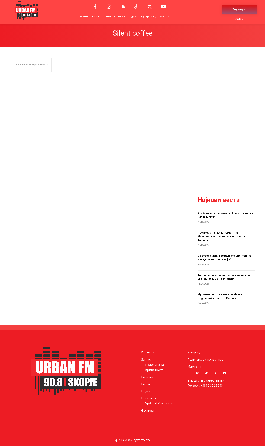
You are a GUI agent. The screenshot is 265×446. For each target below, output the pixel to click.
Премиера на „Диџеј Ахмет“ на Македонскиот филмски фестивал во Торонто (222, 236)
